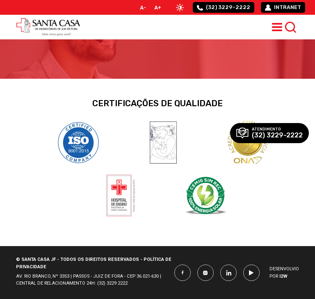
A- (143, 8)
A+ (157, 8)
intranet (283, 7)
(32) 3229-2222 (223, 7)
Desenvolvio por (284, 272)
